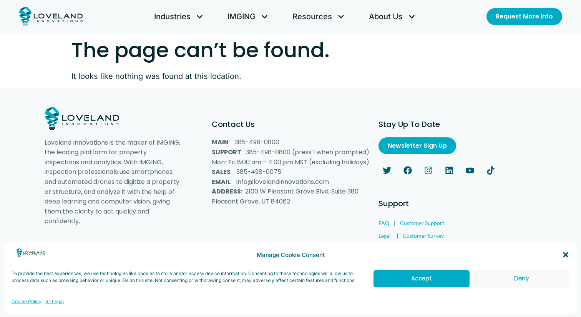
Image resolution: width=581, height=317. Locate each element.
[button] (565, 269)
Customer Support (422, 223)
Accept (421, 293)
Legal (384, 235)
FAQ (383, 223)
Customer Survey (423, 235)
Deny (521, 293)
